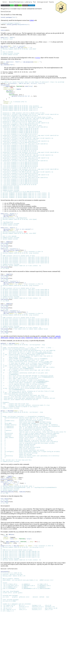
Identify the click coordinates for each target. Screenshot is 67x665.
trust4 (58, 366)
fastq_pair (18, 366)
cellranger (11, 366)
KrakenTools (29, 366)
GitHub (32, 21)
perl (40, 366)
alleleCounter (4, 366)
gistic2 (23, 366)
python (51, 366)
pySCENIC (45, 366)
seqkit (55, 366)
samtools (57, 364)
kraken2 (36, 366)
